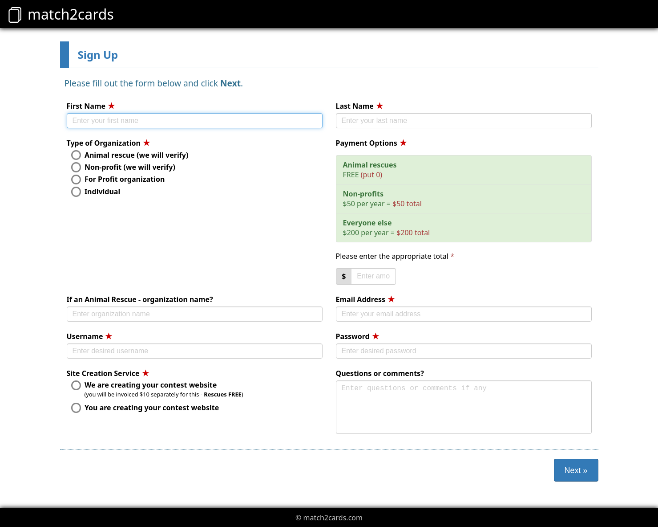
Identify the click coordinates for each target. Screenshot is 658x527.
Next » (575, 470)
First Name (91, 106)
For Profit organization (118, 179)
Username (90, 336)
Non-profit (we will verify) (123, 167)
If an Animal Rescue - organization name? (140, 299)
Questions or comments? (380, 373)
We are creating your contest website (144, 385)
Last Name (359, 106)
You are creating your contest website (145, 408)
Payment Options (371, 143)
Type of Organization (108, 143)
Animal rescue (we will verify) (130, 155)
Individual (96, 191)
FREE (370, 170)
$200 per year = (386, 227)
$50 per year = (382, 198)
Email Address (365, 299)
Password (357, 336)
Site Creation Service (108, 373)
